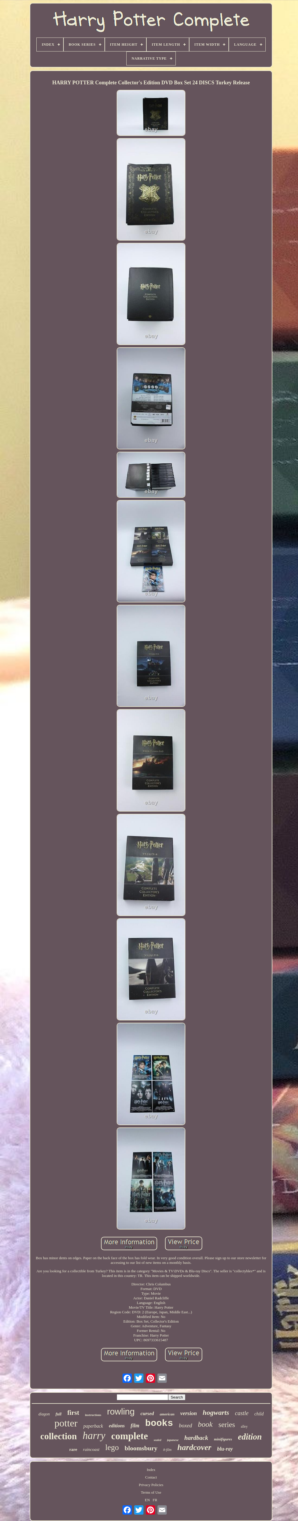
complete (129, 1436)
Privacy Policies (151, 1485)
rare (73, 1449)
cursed (147, 1413)
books (159, 1423)
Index (151, 1469)
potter (65, 1423)
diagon (44, 1414)
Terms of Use (151, 1492)
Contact (151, 1477)
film (135, 1426)
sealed (157, 1440)
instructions (93, 1415)
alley (244, 1426)
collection (58, 1436)
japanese (173, 1440)
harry (94, 1435)
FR (155, 1500)
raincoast (91, 1449)
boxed (185, 1425)
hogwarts (216, 1412)
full (58, 1414)
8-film (167, 1450)
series (227, 1425)
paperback (93, 1426)
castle (242, 1413)
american (167, 1414)
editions (117, 1426)
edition (250, 1436)
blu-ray (225, 1449)
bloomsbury (141, 1448)
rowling (121, 1411)
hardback (196, 1437)
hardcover (194, 1447)
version (188, 1413)
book (205, 1424)
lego (112, 1447)
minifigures (223, 1439)
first (73, 1412)
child (259, 1413)
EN (147, 1500)
